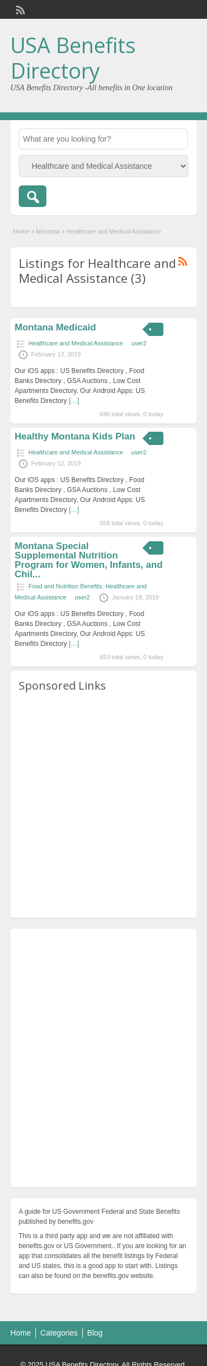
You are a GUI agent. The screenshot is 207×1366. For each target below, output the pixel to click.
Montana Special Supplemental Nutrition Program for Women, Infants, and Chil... (89, 560)
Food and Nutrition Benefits (65, 586)
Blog (95, 1332)
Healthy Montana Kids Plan (75, 436)
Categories (59, 1332)
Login (183, 9)
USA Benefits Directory (73, 57)
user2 (139, 343)
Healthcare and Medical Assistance (76, 343)
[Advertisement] (103, 805)
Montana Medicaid (55, 327)
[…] (74, 401)
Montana (48, 231)
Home (21, 231)
